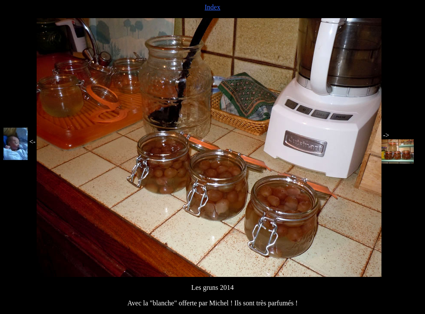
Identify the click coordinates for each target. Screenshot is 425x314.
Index (212, 7)
